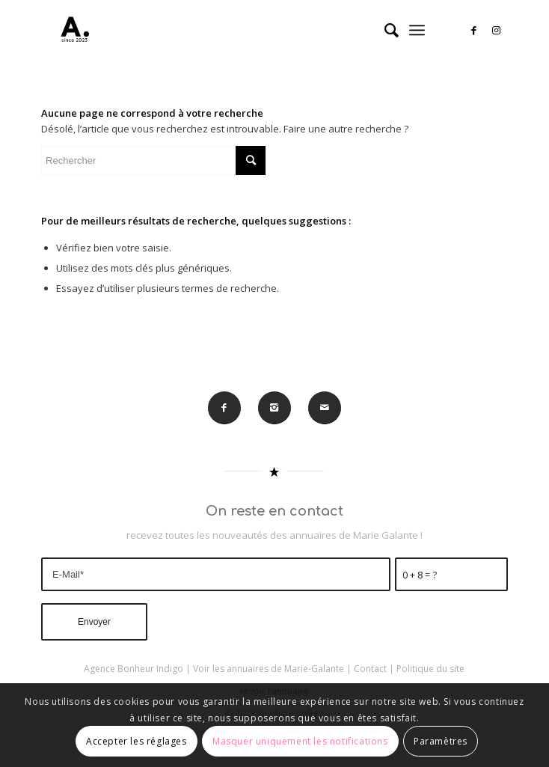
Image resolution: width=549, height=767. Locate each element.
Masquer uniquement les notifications (300, 741)
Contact (370, 668)
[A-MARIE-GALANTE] (227, 30)
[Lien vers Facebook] (474, 30)
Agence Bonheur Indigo (133, 668)
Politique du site (430, 668)
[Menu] (417, 30)
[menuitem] (384, 30)
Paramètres (440, 741)
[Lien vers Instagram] (496, 30)
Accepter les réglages (136, 741)
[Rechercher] (384, 30)
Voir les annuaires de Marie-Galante (268, 668)
